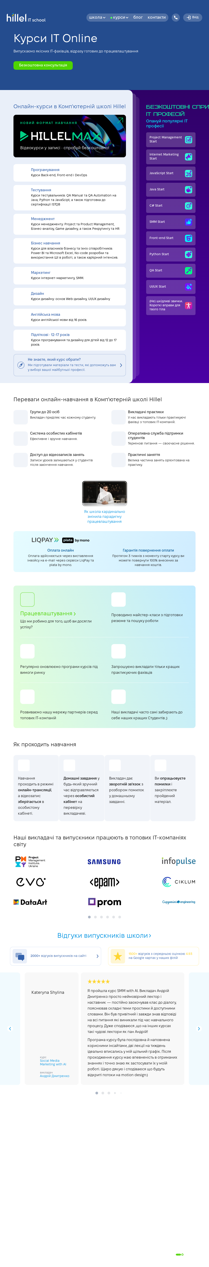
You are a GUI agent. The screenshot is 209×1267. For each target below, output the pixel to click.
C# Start (171, 206)
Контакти (157, 18)
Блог (138, 18)
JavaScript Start (171, 173)
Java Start (171, 190)
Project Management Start (171, 139)
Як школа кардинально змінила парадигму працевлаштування (104, 502)
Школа (97, 18)
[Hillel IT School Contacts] (176, 18)
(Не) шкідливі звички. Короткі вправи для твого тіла (171, 305)
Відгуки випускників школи (104, 936)
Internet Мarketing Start (171, 156)
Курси (120, 18)
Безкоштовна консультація (43, 65)
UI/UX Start (171, 287)
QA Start (171, 271)
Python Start (171, 255)
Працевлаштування (48, 613)
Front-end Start (171, 238)
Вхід (192, 17)
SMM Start (171, 222)
